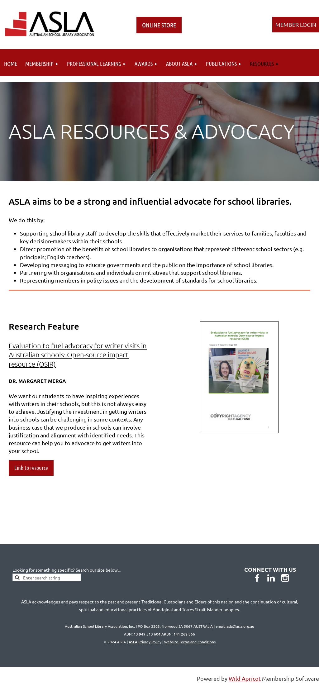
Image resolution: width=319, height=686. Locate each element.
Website (190, 641)
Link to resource (31, 467)
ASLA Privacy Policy (145, 641)
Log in (295, 24)
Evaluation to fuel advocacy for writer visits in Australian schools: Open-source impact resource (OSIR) (78, 354)
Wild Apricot (245, 678)
